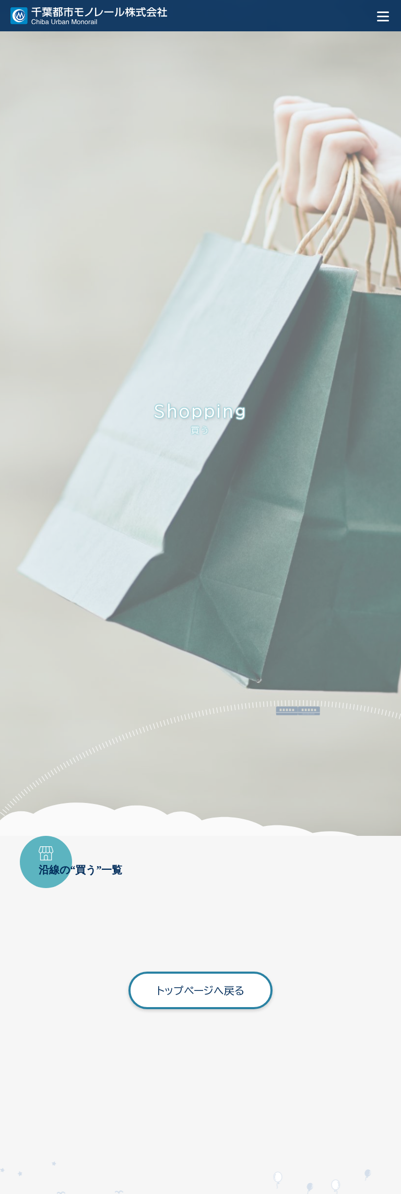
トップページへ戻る (200, 990)
